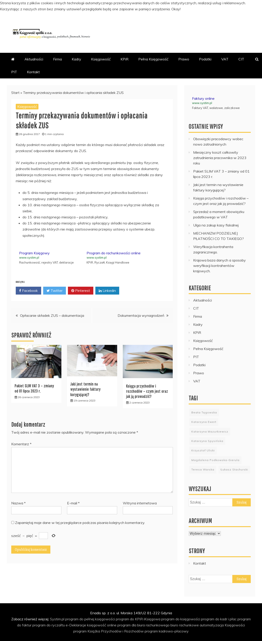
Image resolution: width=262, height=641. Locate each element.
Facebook (28, 291)
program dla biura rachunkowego (143, 625)
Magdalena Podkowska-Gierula (215, 460)
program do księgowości (180, 619)
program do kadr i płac (219, 619)
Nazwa (18, 503)
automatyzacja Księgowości (222, 625)
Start (15, 92)
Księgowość (101, 59)
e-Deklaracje (76, 625)
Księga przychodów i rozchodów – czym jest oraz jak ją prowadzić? (147, 391)
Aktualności (34, 59)
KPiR (124, 59)
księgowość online (101, 625)
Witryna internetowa (140, 503)
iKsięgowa (152, 619)
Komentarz (21, 444)
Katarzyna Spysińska (207, 441)
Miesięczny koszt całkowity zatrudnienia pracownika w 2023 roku (219, 157)
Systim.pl (57, 619)
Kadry (76, 59)
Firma (57, 59)
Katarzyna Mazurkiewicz (209, 431)
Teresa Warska (202, 469)
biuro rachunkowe (184, 625)
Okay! (176, 9)
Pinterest (80, 291)
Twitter (55, 291)
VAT (224, 59)
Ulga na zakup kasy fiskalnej (216, 225)
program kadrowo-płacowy (167, 631)
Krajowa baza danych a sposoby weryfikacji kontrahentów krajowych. (219, 265)
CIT (241, 59)
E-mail (73, 503)
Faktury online (203, 98)
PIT (14, 72)
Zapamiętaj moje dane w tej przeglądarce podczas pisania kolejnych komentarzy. (80, 522)
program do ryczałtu (48, 625)
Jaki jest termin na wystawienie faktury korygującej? (85, 389)
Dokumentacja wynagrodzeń (141, 315)
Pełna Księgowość (153, 59)
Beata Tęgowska (204, 412)
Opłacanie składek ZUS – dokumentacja (52, 315)
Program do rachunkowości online (114, 253)
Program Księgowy (34, 253)
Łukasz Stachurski (234, 469)
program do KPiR (129, 619)
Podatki (205, 59)
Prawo (183, 59)
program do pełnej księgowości (90, 619)
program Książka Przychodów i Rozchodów (108, 631)
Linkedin (107, 291)
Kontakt (33, 72)
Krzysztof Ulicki (203, 450)
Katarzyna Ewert (203, 422)
